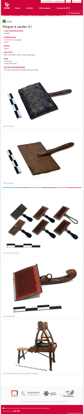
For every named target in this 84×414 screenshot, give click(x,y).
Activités (29, 8)
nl (73, 1)
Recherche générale (39, 15)
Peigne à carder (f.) (55, 15)
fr (76, 1)
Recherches (74, 13)
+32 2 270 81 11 (47, 1)
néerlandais (34, 70)
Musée (17, 8)
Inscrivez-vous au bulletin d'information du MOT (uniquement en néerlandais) (26, 408)
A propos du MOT (63, 8)
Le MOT (7, 15)
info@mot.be (59, 1)
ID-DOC (26, 15)
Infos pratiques (44, 8)
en (79, 1)
